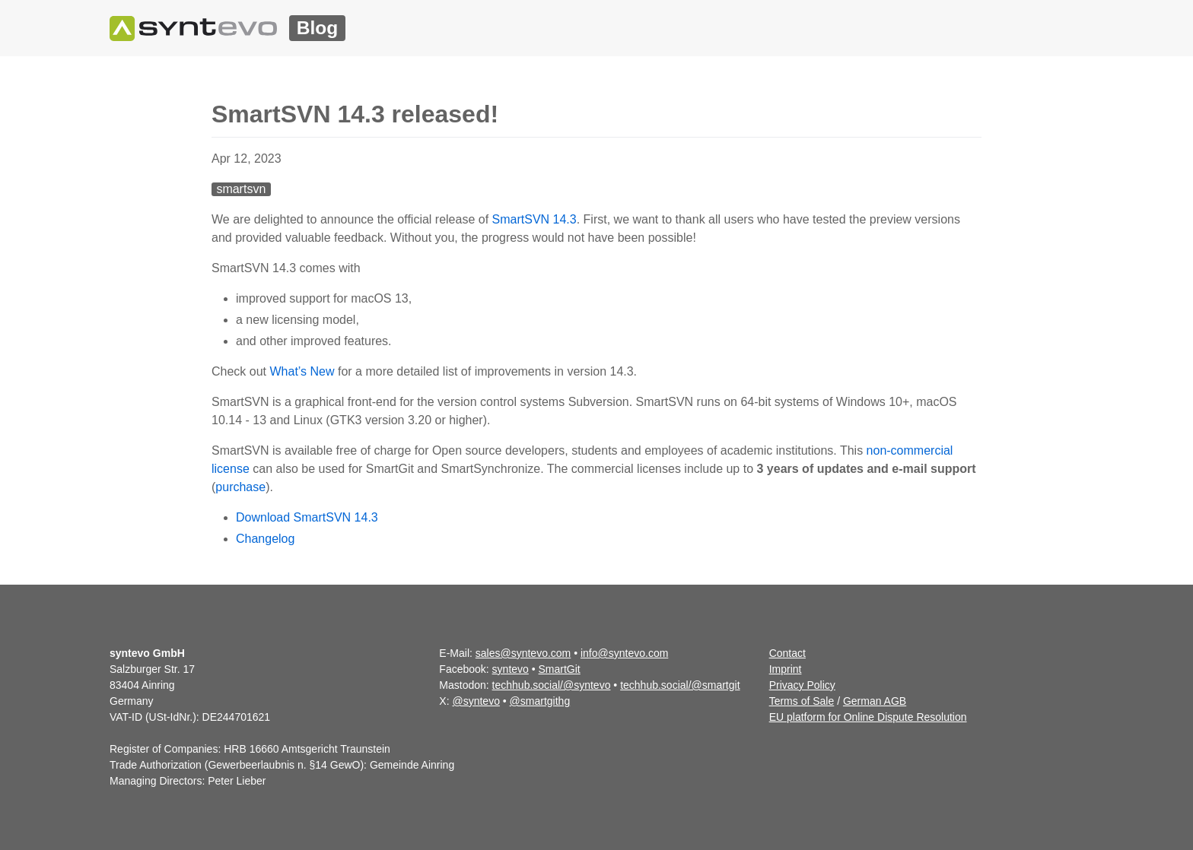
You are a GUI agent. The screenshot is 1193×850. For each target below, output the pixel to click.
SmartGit (560, 669)
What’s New (301, 371)
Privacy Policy (802, 685)
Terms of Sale (802, 701)
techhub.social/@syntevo (551, 685)
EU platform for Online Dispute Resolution (868, 717)
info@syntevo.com (624, 653)
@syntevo (475, 701)
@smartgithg (540, 701)
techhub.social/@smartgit (680, 685)
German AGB (874, 701)
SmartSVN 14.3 (534, 219)
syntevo (510, 669)
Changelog (265, 538)
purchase (240, 487)
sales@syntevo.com (523, 653)
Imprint (785, 669)
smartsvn (241, 188)
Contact (787, 653)
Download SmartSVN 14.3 (307, 517)
